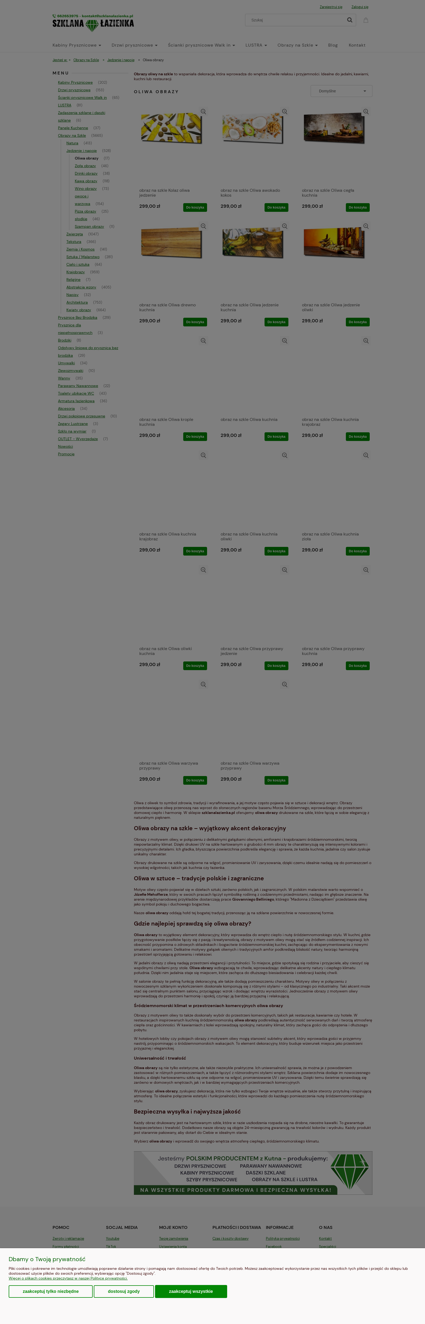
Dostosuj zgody (124, 1291)
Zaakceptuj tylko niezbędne (51, 1291)
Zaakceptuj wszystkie (191, 1291)
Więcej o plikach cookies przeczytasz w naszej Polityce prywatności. (68, 1278)
